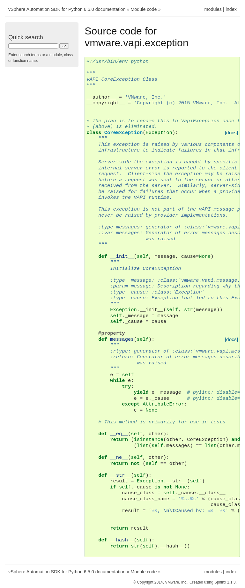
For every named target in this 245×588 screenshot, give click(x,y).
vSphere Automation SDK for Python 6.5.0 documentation (66, 9)
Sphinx (220, 582)
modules (212, 9)
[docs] (231, 132)
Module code (143, 9)
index (231, 9)
